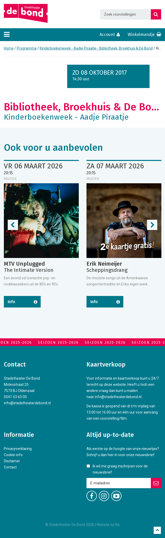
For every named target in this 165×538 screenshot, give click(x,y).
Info (11, 301)
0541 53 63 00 (15, 397)
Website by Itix (108, 525)
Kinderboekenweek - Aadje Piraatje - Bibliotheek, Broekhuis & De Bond (96, 48)
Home (9, 48)
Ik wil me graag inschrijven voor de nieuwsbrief (120, 469)
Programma (27, 48)
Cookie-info (13, 455)
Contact (10, 467)
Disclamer (12, 461)
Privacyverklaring (18, 449)
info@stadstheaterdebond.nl (27, 403)
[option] (41, 240)
